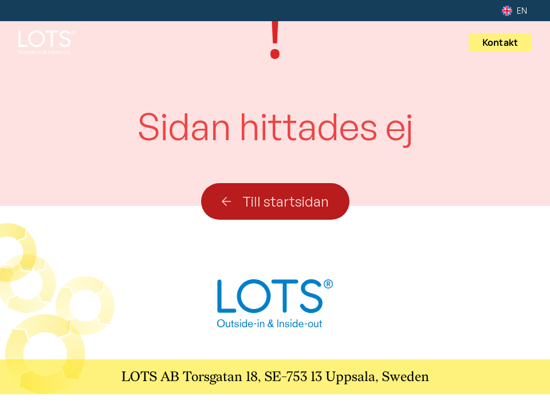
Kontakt (500, 42)
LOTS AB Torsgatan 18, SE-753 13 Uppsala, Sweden (275, 377)
